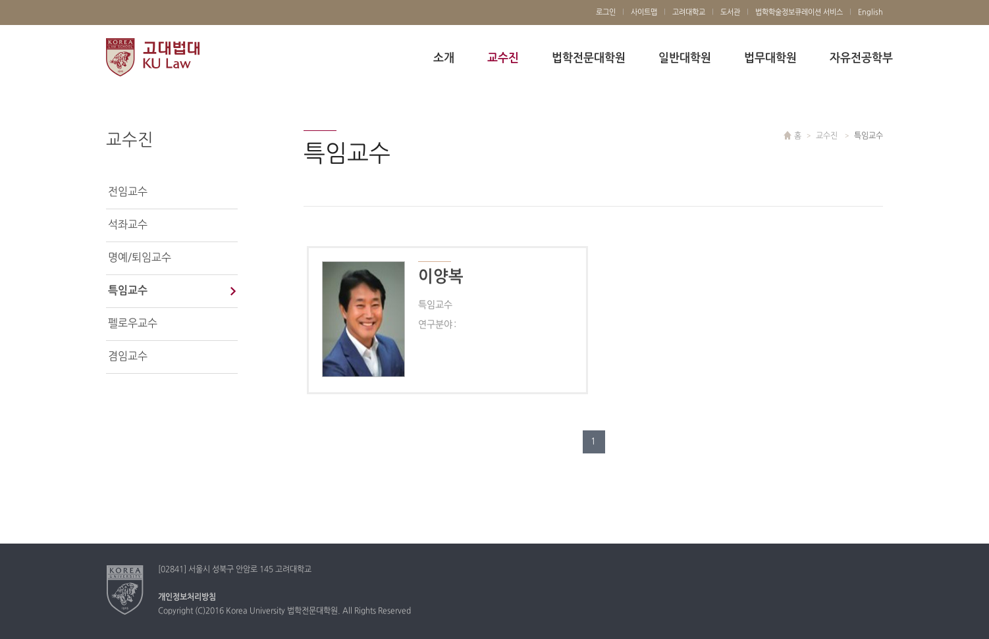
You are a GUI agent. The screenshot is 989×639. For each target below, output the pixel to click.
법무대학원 (770, 58)
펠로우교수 (132, 324)
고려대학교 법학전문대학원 (153, 58)
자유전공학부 (861, 58)
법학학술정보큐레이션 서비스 (799, 12)
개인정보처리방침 (187, 597)
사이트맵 (644, 12)
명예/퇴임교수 (139, 258)
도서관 (730, 12)
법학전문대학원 (589, 58)
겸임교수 (127, 357)
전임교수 (127, 192)
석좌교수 (127, 225)
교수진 (503, 58)
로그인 (606, 12)
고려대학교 (688, 12)
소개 (443, 58)
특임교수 (127, 291)
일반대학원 (684, 58)
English (870, 12)
